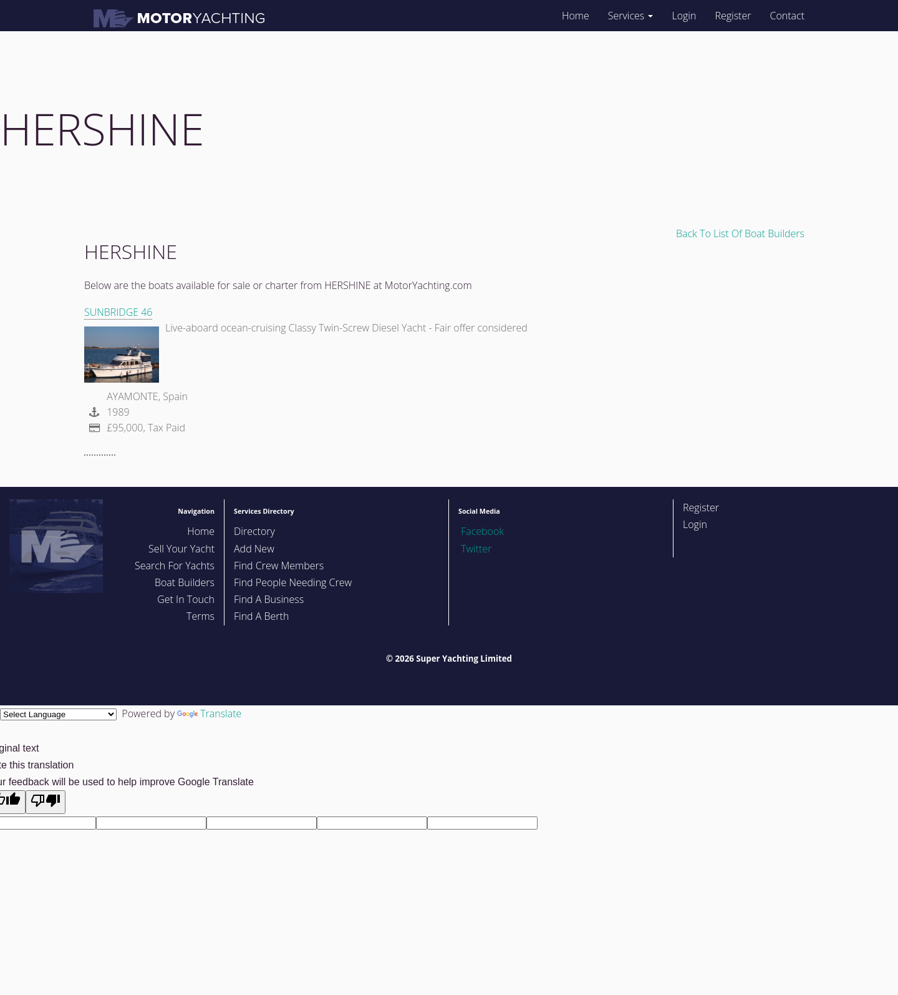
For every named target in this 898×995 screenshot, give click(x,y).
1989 (107, 412)
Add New (254, 549)
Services (631, 15)
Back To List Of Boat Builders (740, 233)
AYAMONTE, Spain (146, 396)
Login (684, 15)
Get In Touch (186, 599)
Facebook (481, 531)
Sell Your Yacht (181, 549)
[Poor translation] (45, 802)
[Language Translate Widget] (58, 714)
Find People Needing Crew (293, 582)
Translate (209, 713)
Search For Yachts (175, 565)
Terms (200, 616)
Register (733, 15)
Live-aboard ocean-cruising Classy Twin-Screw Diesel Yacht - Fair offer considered (346, 328)
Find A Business (269, 599)
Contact (787, 15)
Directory (254, 531)
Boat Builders (185, 582)
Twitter (474, 549)
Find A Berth (261, 616)
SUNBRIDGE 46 (118, 312)
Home (575, 15)
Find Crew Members (279, 565)
